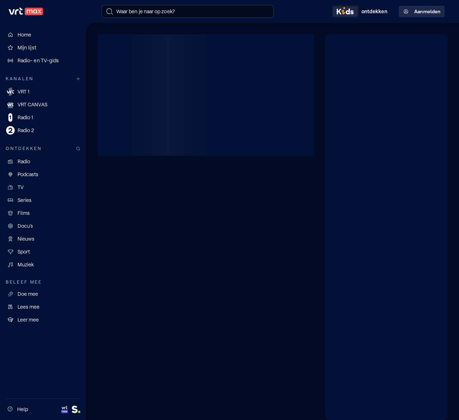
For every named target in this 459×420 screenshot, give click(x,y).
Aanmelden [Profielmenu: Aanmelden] (421, 12)
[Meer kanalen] (78, 79)
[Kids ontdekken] (361, 11)
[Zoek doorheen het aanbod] (78, 149)
